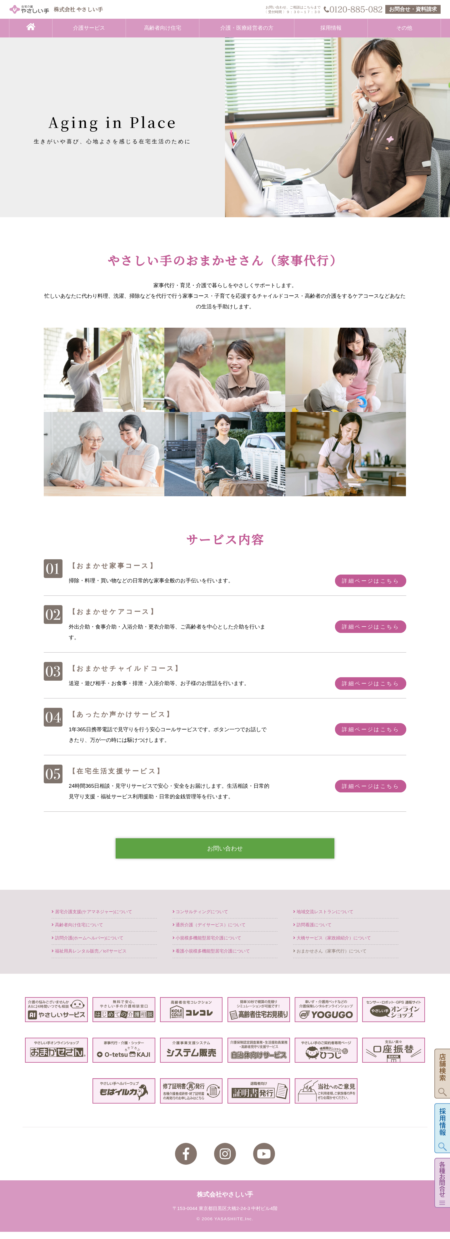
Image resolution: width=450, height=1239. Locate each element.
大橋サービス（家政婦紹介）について (332, 945)
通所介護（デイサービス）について (209, 932)
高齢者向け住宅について (77, 932)
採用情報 (331, 28)
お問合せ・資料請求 (413, 9)
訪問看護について (312, 932)
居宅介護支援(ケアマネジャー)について (92, 919)
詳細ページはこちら (370, 581)
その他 (404, 28)
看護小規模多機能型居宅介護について (211, 958)
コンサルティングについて (200, 919)
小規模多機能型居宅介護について (207, 945)
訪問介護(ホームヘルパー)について (87, 945)
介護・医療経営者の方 (246, 28)
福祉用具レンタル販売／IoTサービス (89, 958)
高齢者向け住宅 (162, 28)
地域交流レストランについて (323, 919)
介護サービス (89, 28)
